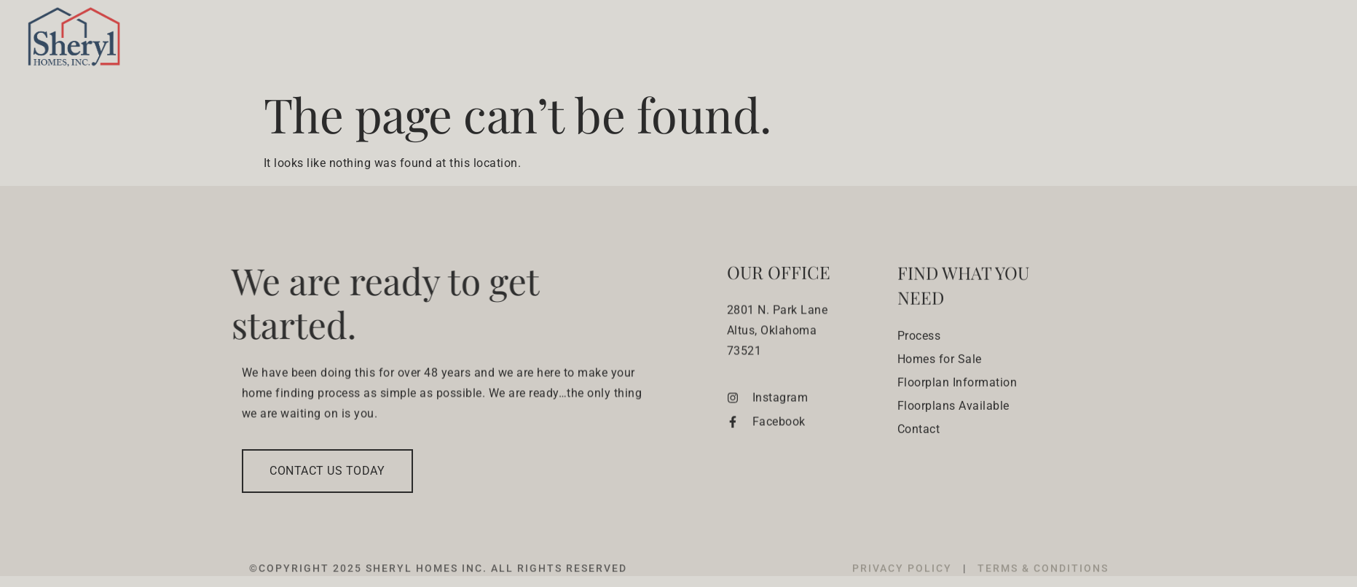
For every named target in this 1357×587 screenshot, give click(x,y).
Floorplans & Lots (1045, 41)
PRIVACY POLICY (904, 580)
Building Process (767, 41)
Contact (1265, 41)
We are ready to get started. (359, 302)
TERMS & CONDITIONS (1043, 580)
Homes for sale (899, 41)
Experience (1178, 41)
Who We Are (650, 41)
